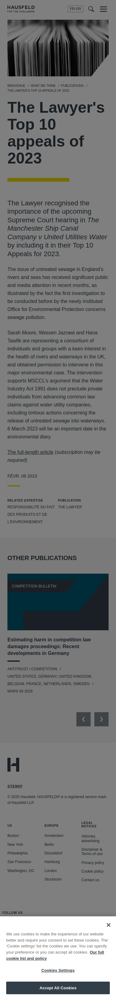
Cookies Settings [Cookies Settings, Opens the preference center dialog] (58, 973)
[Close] (108, 928)
